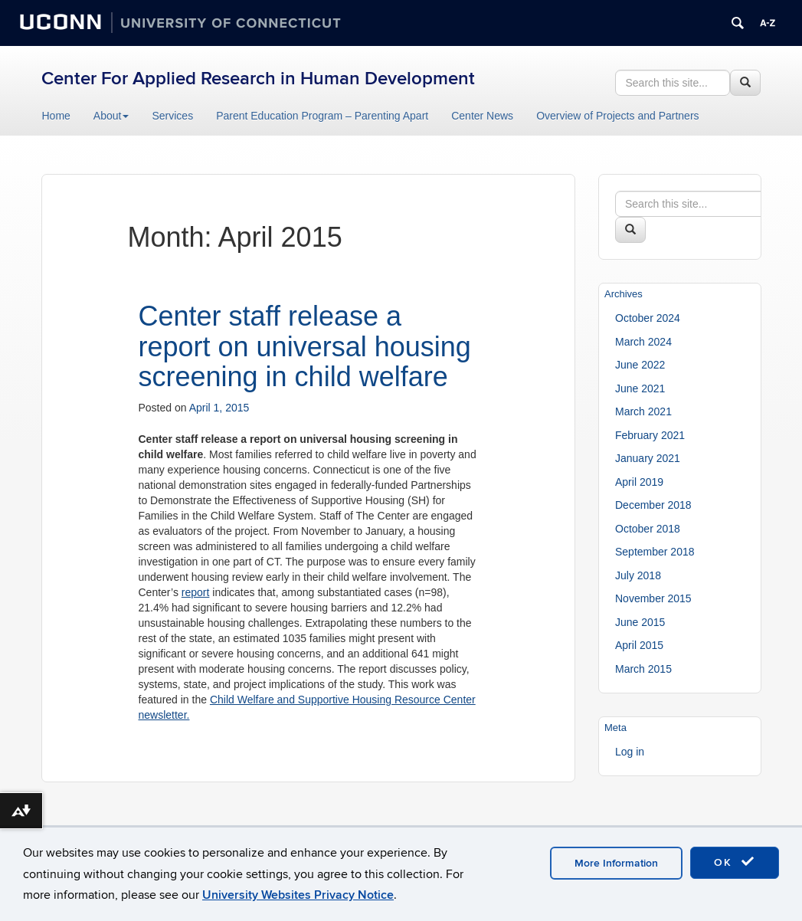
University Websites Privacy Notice (298, 895)
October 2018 (647, 529)
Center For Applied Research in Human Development (258, 78)
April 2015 (639, 645)
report (196, 592)
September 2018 (655, 552)
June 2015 (640, 622)
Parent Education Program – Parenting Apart (322, 116)
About (111, 116)
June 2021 (640, 388)
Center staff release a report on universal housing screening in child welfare (305, 346)
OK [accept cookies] (734, 862)
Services (172, 116)
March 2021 (643, 411)
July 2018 (638, 575)
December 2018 (653, 505)
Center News (482, 116)
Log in (629, 752)
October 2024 (647, 318)
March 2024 (643, 342)
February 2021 (650, 435)
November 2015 (653, 598)
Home (56, 116)
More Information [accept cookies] (616, 863)
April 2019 (639, 482)
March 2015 (643, 669)
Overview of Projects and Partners (617, 116)
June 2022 (640, 365)
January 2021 (647, 458)
